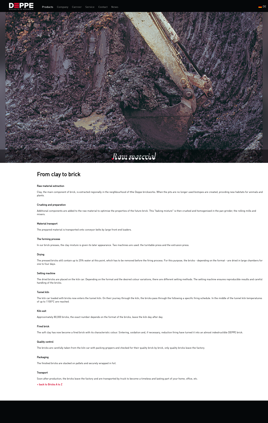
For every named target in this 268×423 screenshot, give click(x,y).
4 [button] (123, 159)
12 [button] (151, 159)
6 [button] (130, 159)
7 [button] (134, 159)
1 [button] (113, 159)
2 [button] (117, 159)
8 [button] (137, 159)
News (114, 7)
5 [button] (127, 159)
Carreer (77, 7)
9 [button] (141, 159)
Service (90, 7)
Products (47, 7)
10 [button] (144, 159)
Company (62, 7)
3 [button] (120, 159)
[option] (134, 87)
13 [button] (154, 159)
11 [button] (147, 159)
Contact (103, 7)
